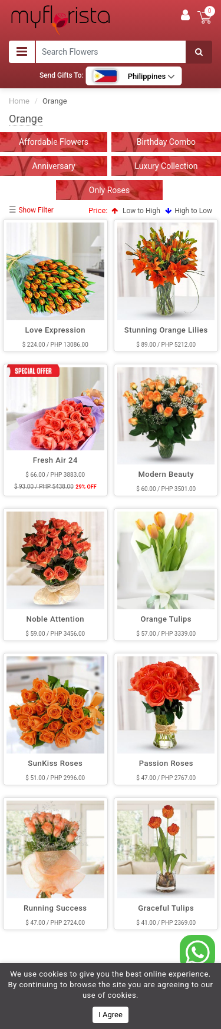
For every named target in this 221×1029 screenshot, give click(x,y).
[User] (185, 15)
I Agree (110, 1014)
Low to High (135, 211)
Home (19, 101)
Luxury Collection (166, 166)
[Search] (199, 52)
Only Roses (109, 190)
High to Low (188, 211)
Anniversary (53, 166)
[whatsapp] (197, 952)
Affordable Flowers (53, 142)
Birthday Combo (166, 142)
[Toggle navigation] (22, 52)
